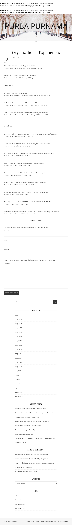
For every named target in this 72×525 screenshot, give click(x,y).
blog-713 (18, 371)
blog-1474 (18, 328)
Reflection (18, 392)
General (17, 379)
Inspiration (18, 384)
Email (6, 240)
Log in (17, 495)
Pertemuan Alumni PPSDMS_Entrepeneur (34, 454)
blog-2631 (18, 358)
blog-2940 (18, 362)
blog (16, 315)
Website (6, 249)
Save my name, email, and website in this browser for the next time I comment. (29, 260)
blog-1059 (18, 319)
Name (6, 231)
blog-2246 (18, 354)
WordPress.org (20, 508)
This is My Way (27, 467)
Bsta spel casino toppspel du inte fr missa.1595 (30, 408)
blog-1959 (18, 349)
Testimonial (18, 397)
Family (17, 375)
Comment (7, 264)
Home (28, 521)
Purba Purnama (36, 26)
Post (16, 388)
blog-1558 (18, 332)
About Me (56, 521)
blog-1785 (18, 345)
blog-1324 (18, 323)
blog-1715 (18, 341)
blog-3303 (18, 366)
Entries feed (19, 500)
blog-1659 (18, 336)
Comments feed (20, 504)
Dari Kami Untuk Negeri (29, 472)
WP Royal (15, 521)
